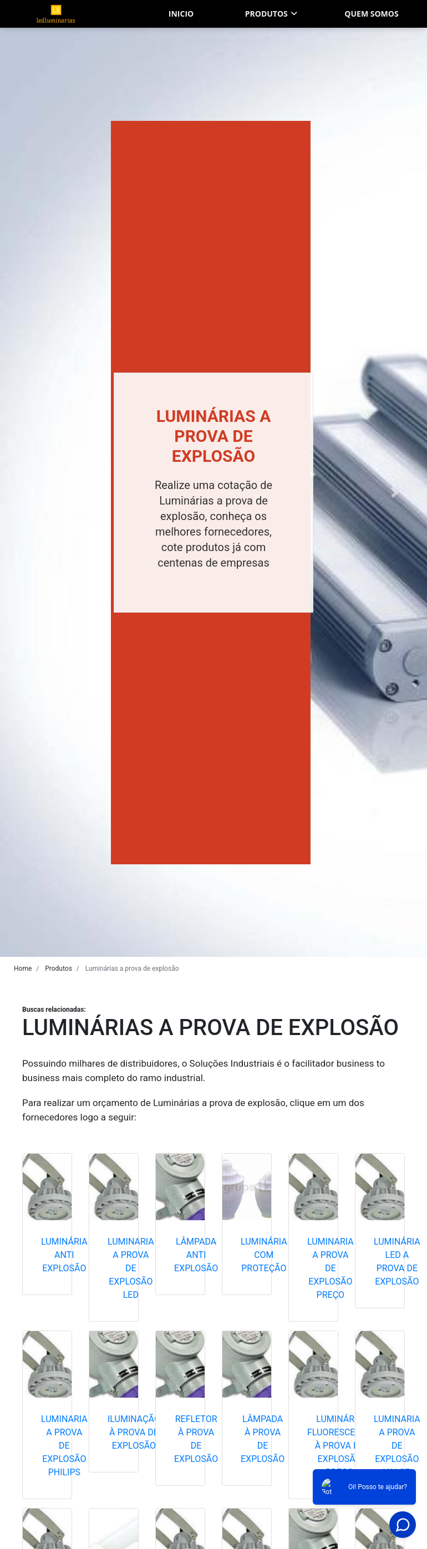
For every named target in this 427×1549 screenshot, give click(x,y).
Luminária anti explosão (64, 1254)
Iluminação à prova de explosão (134, 1432)
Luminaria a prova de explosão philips (64, 1445)
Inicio (181, 13)
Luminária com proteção (264, 1254)
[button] (32, 492)
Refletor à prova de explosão (196, 1439)
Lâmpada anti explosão (196, 1254)
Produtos (266, 13)
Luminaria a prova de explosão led (131, 1268)
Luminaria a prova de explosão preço (330, 1268)
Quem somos (371, 13)
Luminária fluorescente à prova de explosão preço (339, 1445)
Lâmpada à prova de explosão (262, 1439)
